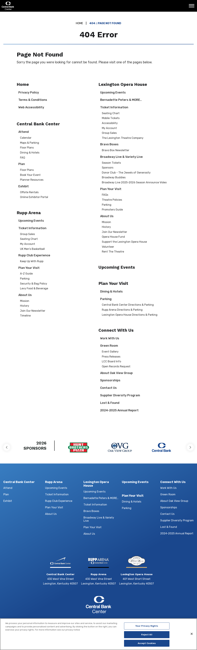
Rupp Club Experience (34, 255)
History (24, 305)
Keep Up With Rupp (31, 261)
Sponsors (107, 167)
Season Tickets (111, 162)
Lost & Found (109, 403)
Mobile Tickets (111, 118)
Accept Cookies (147, 645)
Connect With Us (116, 330)
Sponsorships (110, 380)
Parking (25, 278)
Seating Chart (29, 238)
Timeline (25, 315)
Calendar (25, 137)
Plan (21, 164)
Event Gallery (110, 351)
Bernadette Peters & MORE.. (121, 100)
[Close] (191, 636)
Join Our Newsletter (32, 310)
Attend (23, 132)
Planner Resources (31, 179)
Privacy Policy (28, 92)
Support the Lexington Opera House (124, 241)
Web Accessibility (31, 107)
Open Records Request (116, 366)
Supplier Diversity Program (120, 395)
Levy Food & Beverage (34, 288)
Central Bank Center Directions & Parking (128, 304)
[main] (98, 221)
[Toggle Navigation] (192, 7)
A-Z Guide (26, 273)
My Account (27, 244)
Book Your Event (30, 174)
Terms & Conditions (32, 100)
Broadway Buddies (114, 177)
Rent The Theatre (113, 251)
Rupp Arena (29, 212)
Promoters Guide (112, 209)
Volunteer (108, 246)
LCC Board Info (111, 361)
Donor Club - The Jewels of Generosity (126, 172)
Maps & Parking (29, 142)
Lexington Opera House (122, 84)
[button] (6, 447)
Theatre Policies (112, 199)
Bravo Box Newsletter (115, 150)
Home (79, 23)
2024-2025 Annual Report (119, 410)
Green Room (109, 346)
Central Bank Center (20, 6)
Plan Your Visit (29, 268)
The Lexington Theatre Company (122, 138)
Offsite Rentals (29, 192)
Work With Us (109, 338)
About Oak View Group (116, 373)
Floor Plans (27, 147)
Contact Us (108, 388)
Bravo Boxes (109, 144)
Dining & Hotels (29, 152)
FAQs (105, 194)
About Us (25, 295)
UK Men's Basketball (32, 248)
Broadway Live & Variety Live (121, 157)
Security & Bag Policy (33, 283)
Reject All (146, 637)
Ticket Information (32, 228)
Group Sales (27, 234)
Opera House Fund (113, 236)
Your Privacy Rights (146, 628)
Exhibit (23, 186)
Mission (24, 300)
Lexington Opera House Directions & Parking (129, 314)
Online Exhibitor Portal (34, 197)
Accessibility (110, 123)
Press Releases (111, 356)
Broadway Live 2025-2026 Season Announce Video (134, 182)
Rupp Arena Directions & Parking (122, 309)
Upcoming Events (31, 220)
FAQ (22, 157)
